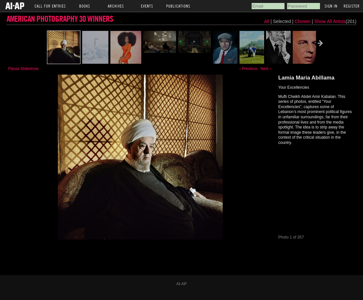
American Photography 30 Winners (60, 18)
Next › (266, 68)
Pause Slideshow (23, 68)
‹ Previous (248, 68)
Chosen (303, 21)
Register (352, 6)
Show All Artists (330, 21)
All (266, 21)
